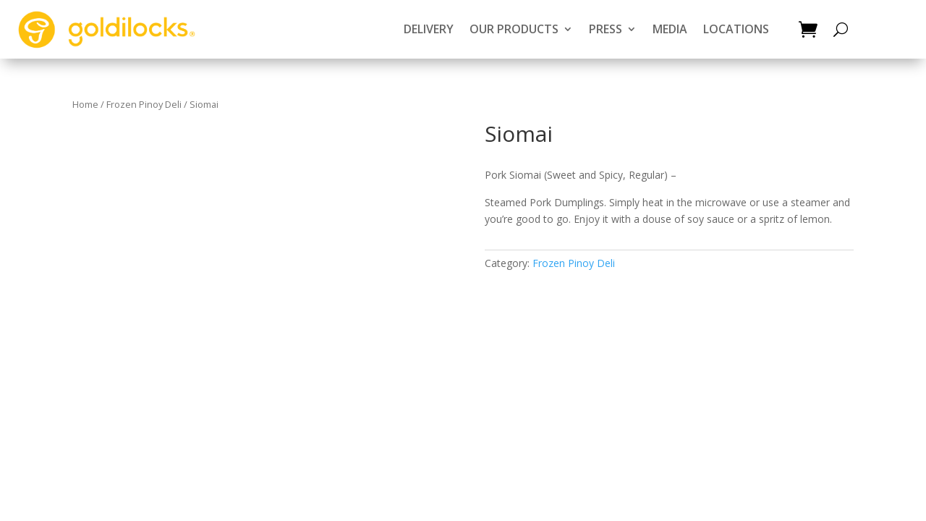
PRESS (605, 29)
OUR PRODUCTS (514, 29)
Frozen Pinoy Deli (144, 104)
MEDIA (670, 29)
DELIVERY (429, 29)
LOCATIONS (736, 29)
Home (85, 104)
